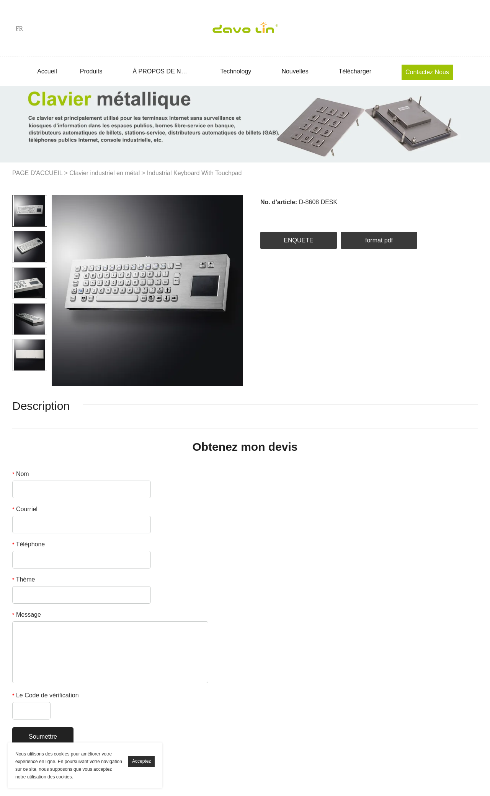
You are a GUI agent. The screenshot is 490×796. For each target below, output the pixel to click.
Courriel (25, 509)
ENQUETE (298, 240)
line (348, 215)
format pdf (379, 240)
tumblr (389, 215)
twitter (307, 215)
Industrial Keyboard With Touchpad (194, 173)
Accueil (47, 71)
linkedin (286, 215)
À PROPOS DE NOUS (161, 71)
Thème (23, 579)
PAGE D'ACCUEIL (37, 173)
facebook (266, 215)
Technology (235, 71)
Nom (20, 474)
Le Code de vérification (45, 695)
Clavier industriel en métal (104, 173)
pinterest (328, 215)
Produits (91, 71)
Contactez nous (427, 72)
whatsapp (369, 215)
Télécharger (355, 71)
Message (26, 614)
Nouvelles (294, 71)
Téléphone (28, 544)
